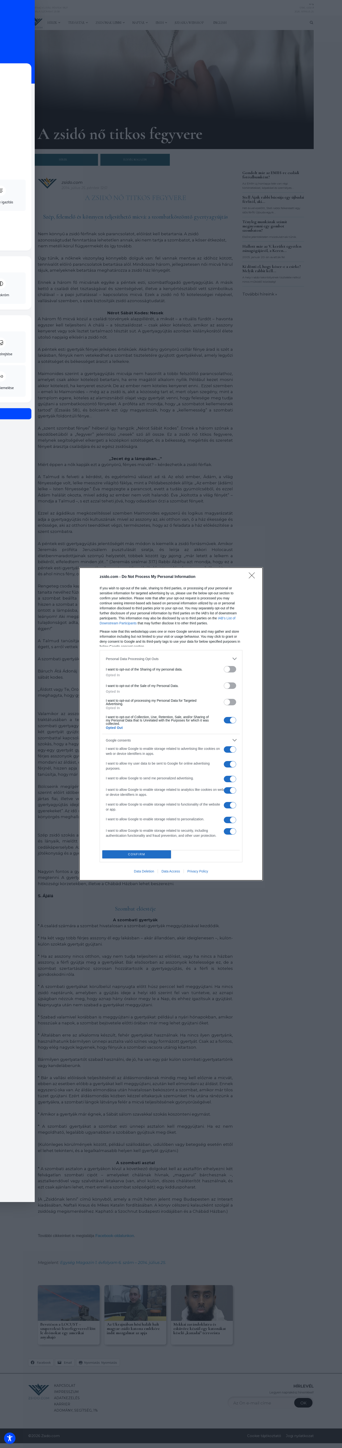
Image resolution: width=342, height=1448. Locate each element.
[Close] (253, 576)
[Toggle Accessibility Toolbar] (10, 1438)
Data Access (170, 871)
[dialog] (171, 724)
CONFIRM (137, 854)
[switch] (230, 669)
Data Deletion (144, 871)
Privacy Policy (197, 871)
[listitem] (171, 658)
